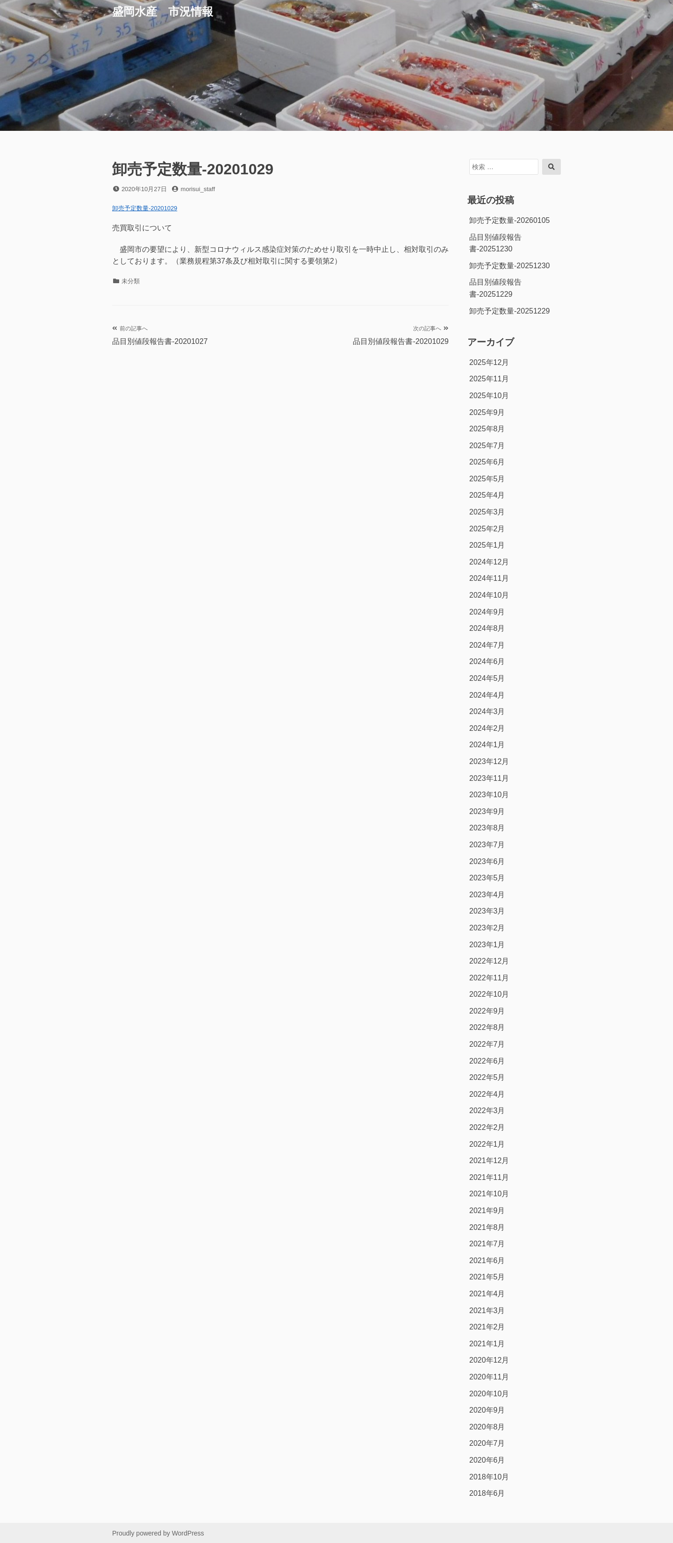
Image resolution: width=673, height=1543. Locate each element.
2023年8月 (487, 828)
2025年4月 (487, 495)
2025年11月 (489, 379)
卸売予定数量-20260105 (509, 220)
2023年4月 (487, 895)
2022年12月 (489, 961)
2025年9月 (487, 412)
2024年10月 (489, 595)
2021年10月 (489, 1194)
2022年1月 (487, 1144)
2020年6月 (487, 1460)
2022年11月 (489, 978)
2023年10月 (489, 795)
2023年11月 (489, 778)
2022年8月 (487, 1027)
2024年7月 (487, 645)
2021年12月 (489, 1160)
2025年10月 (489, 396)
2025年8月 (487, 429)
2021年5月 (487, 1277)
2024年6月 (487, 661)
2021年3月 (487, 1310)
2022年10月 (489, 994)
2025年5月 (487, 479)
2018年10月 (489, 1477)
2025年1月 (487, 545)
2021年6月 (487, 1260)
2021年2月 (487, 1327)
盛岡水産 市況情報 (162, 11)
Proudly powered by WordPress (158, 1533)
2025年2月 (487, 529)
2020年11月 (489, 1377)
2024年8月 (487, 628)
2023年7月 (487, 845)
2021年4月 (487, 1294)
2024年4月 (487, 695)
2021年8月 (487, 1227)
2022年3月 (487, 1110)
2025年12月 (489, 362)
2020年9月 (487, 1410)
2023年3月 (487, 911)
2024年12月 (489, 562)
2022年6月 (487, 1061)
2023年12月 (489, 761)
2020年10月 (489, 1394)
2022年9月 (487, 1011)
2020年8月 (487, 1427)
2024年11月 (489, 578)
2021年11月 (489, 1177)
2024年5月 (487, 678)
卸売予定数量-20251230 (509, 266)
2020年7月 (487, 1443)
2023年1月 (487, 945)
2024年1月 (487, 745)
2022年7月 (487, 1044)
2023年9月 (487, 811)
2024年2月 (487, 728)
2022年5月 (487, 1077)
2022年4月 (487, 1094)
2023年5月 (487, 878)
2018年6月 (487, 1493)
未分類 (131, 281)
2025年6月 (487, 462)
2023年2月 (487, 928)
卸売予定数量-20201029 (144, 208)
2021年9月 (487, 1210)
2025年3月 (487, 512)
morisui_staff (198, 189)
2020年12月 (489, 1360)
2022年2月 (487, 1127)
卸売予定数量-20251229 (509, 311)
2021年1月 (487, 1344)
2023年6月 (487, 861)
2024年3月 (487, 711)
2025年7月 (487, 446)
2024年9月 (487, 612)
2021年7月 (487, 1244)
